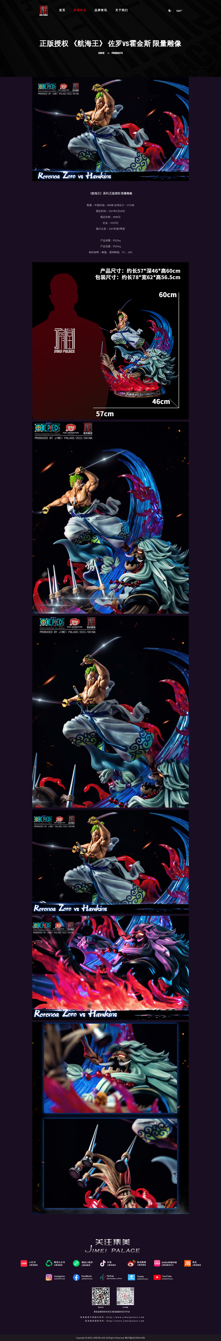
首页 (62, 10)
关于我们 (121, 10)
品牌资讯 (100, 10)
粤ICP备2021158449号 (135, 1337)
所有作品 (80, 10)
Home (101, 53)
